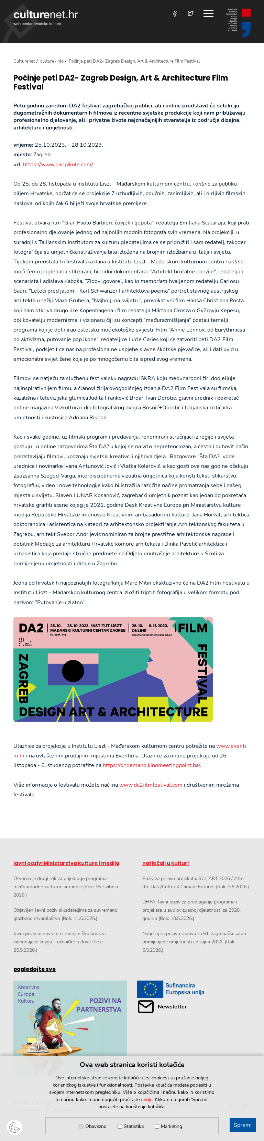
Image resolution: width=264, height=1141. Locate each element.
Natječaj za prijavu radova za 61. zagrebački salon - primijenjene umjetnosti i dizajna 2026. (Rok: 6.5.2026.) (196, 941)
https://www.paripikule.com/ (58, 164)
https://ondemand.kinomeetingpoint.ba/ (151, 765)
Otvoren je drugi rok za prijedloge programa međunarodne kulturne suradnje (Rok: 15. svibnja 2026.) (65, 886)
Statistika (134, 1126)
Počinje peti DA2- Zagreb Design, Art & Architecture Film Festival (120, 83)
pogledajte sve (34, 969)
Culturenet (24, 61)
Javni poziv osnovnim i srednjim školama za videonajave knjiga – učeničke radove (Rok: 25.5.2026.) (59, 941)
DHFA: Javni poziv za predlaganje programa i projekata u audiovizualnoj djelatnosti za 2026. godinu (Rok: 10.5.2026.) (191, 910)
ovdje (146, 1099)
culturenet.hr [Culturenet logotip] (45, 18)
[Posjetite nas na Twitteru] (191, 14)
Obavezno (96, 1126)
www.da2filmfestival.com (151, 785)
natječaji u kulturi (165, 863)
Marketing (171, 1126)
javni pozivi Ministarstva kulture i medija (66, 863)
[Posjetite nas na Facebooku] (175, 14)
